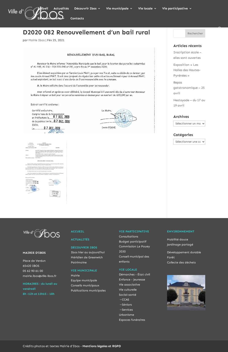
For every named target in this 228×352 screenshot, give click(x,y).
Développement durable (184, 252)
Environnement (49, 18)
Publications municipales (88, 290)
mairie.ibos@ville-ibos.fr (39, 276)
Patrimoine (79, 262)
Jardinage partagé (180, 244)
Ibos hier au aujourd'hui (88, 252)
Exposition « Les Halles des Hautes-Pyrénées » (186, 70)
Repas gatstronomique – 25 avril (189, 88)
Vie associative (129, 284)
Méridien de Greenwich (87, 257)
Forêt (171, 257)
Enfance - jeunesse (132, 279)
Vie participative (175, 8)
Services (127, 310)
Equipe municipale (84, 280)
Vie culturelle (128, 289)
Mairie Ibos (36, 40)
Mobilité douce (177, 239)
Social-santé (127, 295)
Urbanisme (126, 315)
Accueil (43, 8)
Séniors (127, 304)
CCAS (125, 299)
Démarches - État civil (134, 274)
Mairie (75, 275)
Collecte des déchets (181, 262)
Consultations (128, 236)
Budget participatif (132, 241)
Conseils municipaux (85, 285)
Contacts (77, 18)
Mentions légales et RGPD (101, 346)
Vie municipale (117, 8)
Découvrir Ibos (85, 8)
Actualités (61, 8)
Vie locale (145, 8)
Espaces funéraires (132, 320)
